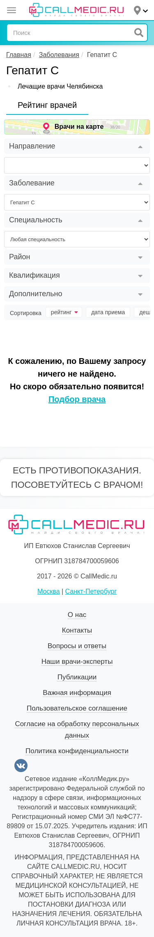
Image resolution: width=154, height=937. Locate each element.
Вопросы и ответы (77, 646)
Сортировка (25, 313)
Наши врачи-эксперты (77, 661)
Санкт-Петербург (91, 591)
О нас (77, 615)
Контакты (77, 630)
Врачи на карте (79, 126)
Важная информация (77, 693)
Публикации (77, 677)
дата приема (108, 312)
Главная (18, 54)
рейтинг (64, 312)
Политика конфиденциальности (77, 751)
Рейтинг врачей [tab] (47, 105)
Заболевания (59, 54)
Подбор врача (77, 399)
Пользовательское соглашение (77, 708)
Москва (48, 591)
